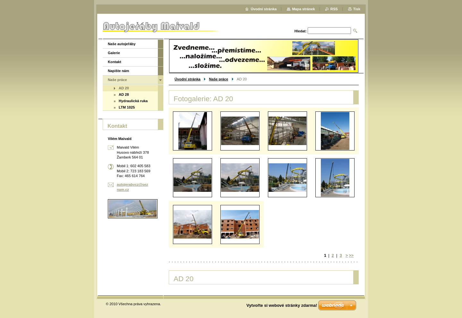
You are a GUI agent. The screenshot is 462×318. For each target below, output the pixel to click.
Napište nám (118, 71)
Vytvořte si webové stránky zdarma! (281, 305)
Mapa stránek (303, 9)
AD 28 (124, 94)
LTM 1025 (127, 107)
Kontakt (114, 62)
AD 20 (124, 88)
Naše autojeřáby (121, 44)
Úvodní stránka (188, 79)
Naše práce (218, 79)
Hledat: (301, 31)
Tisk (356, 9)
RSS (334, 9)
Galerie (114, 53)
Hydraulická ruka (133, 101)
